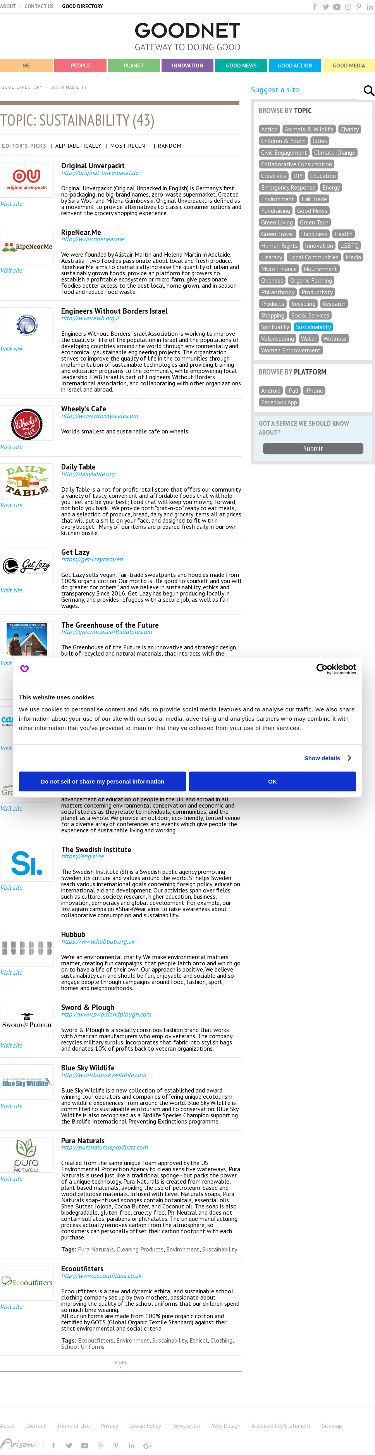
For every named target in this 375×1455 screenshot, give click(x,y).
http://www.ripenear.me (92, 239)
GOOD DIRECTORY (82, 6)
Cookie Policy (145, 1425)
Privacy (109, 1425)
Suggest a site (275, 90)
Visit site (11, 203)
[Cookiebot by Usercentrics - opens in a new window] (322, 669)
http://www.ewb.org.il (90, 318)
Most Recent (129, 145)
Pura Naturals (96, 1249)
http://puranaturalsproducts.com (104, 1147)
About (7, 1425)
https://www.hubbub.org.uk (97, 941)
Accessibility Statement (281, 1425)
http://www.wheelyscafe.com (99, 416)
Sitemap (332, 1425)
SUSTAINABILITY (68, 87)
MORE (121, 1362)
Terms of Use (73, 1425)
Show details (322, 758)
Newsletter (186, 1425)
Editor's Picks (24, 145)
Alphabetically (78, 145)
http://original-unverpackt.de (99, 172)
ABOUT (8, 6)
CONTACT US (39, 6)
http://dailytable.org (88, 474)
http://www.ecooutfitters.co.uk (101, 1275)
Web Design (226, 1425)
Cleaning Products (140, 1249)
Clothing (221, 1340)
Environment (183, 1249)
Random (170, 145)
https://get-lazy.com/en (92, 559)
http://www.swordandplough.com (106, 1014)
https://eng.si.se (82, 856)
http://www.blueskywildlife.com (103, 1075)
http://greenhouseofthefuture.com (106, 631)
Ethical (198, 1340)
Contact (36, 1425)
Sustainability (219, 1249)
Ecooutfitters (96, 1340)
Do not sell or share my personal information (102, 781)
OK (272, 781)
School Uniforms (83, 1346)
